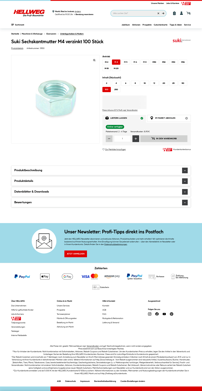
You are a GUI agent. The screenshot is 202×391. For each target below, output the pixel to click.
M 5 (125, 62)
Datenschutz (70, 380)
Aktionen (136, 25)
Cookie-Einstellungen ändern (132, 380)
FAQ (104, 314)
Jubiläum (126, 25)
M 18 (107, 68)
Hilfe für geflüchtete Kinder (22, 310)
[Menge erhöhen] (135, 138)
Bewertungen (101, 202)
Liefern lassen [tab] (125, 118)
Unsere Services (63, 306)
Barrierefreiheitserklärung (105, 380)
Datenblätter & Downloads (101, 192)
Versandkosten (93, 346)
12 (154, 83)
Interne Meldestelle (19, 335)
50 (183, 83)
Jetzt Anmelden (76, 254)
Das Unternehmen (18, 306)
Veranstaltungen (18, 327)
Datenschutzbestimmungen (115, 244)
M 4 (116, 62)
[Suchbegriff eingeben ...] (138, 13)
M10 (154, 62)
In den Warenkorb (164, 138)
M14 (173, 62)
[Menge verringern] (109, 138)
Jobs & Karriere (172, 3)
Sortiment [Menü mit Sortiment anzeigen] (17, 24)
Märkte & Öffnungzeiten (67, 318)
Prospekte (147, 25)
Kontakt (105, 306)
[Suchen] (163, 13)
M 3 (106, 62)
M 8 (144, 62)
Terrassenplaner (63, 314)
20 (164, 83)
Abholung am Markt (65, 327)
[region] (55, 99)
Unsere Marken (157, 3)
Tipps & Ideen (176, 25)
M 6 (135, 62)
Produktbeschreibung (101, 170)
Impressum (85, 380)
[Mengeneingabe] (122, 138)
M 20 (116, 68)
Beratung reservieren (83, 14)
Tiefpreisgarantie (18, 323)
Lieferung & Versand (110, 322)
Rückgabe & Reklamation (112, 318)
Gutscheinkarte (160, 25)
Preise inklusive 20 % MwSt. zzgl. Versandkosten (120, 110)
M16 (183, 62)
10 (145, 83)
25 (173, 83)
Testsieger (15, 331)
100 (106, 90)
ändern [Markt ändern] (78, 11)
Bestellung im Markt (65, 322)
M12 (164, 62)
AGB (104, 310)
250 (116, 90)
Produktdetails (17, 48)
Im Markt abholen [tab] (170, 118)
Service (187, 25)
